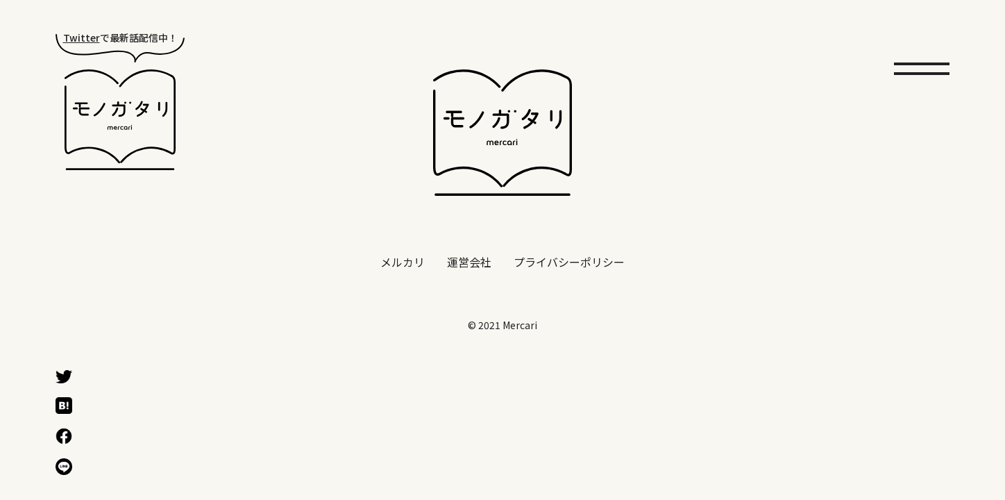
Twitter (81, 37)
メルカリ (402, 262)
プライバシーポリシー (569, 262)
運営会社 (469, 262)
